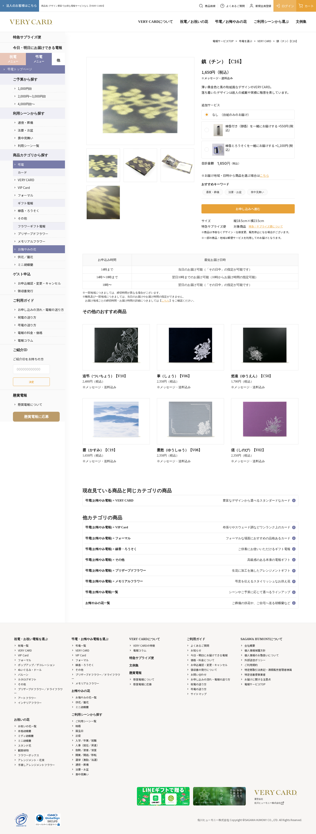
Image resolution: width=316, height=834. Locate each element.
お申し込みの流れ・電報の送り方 (39, 309)
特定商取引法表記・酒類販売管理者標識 (266, 670)
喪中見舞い (23, 138)
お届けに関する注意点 (256, 679)
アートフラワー (25, 698)
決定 (31, 382)
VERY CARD (24, 180)
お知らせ (194, 650)
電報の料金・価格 (28, 332)
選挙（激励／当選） (85, 760)
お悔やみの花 (25, 249)
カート (306, 6)
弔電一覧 (79, 645)
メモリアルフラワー (29, 241)
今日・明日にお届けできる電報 (37, 47)
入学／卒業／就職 (84, 740)
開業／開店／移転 (84, 755)
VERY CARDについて (155, 21)
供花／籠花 (23, 257)
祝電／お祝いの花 (194, 21)
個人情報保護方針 (253, 650)
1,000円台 (23, 88)
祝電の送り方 (25, 317)
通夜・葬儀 (23, 122)
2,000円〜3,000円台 (30, 96)
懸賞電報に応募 (36, 416)
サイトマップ (196, 694)
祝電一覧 (21, 645)
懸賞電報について (28, 404)
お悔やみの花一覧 (84, 697)
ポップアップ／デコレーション (34, 665)
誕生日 (77, 731)
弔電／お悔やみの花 (231, 21)
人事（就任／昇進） (85, 745)
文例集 (301, 21)
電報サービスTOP (223, 41)
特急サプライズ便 (27, 37)
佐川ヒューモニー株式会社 (269, 803)
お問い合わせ (196, 674)
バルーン (21, 674)
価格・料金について (200, 660)
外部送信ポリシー (253, 660)
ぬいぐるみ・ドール (28, 670)
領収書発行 (23, 291)
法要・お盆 (23, 130)
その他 (20, 218)
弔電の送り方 (25, 325)
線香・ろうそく (26, 210)
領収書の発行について (202, 670)
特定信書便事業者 (253, 674)
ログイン (285, 6)
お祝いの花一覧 (25, 726)
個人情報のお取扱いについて (260, 655)
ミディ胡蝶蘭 (24, 736)
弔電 (19, 164)
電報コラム (23, 340)
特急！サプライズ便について (266, 226)
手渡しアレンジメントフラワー (34, 765)
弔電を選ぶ (245, 41)
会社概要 (248, 645)
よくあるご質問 (198, 645)
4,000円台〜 (24, 104)
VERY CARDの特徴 (142, 645)
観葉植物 (21, 750)
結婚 (76, 726)
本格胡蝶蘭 (22, 731)
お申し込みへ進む (248, 209)
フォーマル (23, 195)
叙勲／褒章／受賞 (84, 750)
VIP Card (22, 187)
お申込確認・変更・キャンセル (37, 283)
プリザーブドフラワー (31, 233)
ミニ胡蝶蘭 (23, 264)
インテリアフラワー (28, 702)
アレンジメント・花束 (29, 760)
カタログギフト (25, 679)
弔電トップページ (17, 69)
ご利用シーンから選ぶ (271, 21)
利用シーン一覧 (26, 145)
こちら (264, 175)
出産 (76, 735)
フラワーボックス (26, 755)
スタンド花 (22, 745)
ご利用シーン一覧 (84, 721)
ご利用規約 (249, 665)
